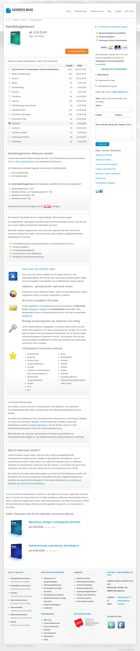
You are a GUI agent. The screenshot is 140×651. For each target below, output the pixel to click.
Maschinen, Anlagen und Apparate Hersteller (54, 522)
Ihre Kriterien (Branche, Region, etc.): (114, 124)
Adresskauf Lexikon (85, 601)
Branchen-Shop (83, 578)
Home (68, 11)
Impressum (48, 636)
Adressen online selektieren (108, 173)
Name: (99, 105)
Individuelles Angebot (105, 183)
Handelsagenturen (36, 20)
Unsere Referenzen (52, 623)
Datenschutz (127, 646)
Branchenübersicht (85, 588)
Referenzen (101, 178)
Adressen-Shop (81, 11)
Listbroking (75, 646)
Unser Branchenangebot (107, 164)
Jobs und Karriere (51, 626)
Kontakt (118, 11)
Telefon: (119, 115)
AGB (46, 640)
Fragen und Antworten (106, 169)
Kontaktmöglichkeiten (38, 425)
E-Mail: (99, 115)
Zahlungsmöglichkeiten (87, 591)
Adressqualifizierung (52, 585)
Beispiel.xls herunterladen (114, 69)
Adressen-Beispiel (104, 155)
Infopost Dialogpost (52, 605)
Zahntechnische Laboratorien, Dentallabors (54, 545)
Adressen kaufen (97, 11)
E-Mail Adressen (26, 161)
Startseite (16, 20)
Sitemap (85, 646)
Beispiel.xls (27, 316)
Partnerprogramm (126, 649)
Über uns (47, 620)
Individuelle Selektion (86, 582)
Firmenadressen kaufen (54, 595)
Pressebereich (50, 633)
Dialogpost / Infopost (38, 309)
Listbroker (48, 608)
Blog (109, 11)
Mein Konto (129, 11)
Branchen (24, 20)
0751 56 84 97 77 (124, 597)
